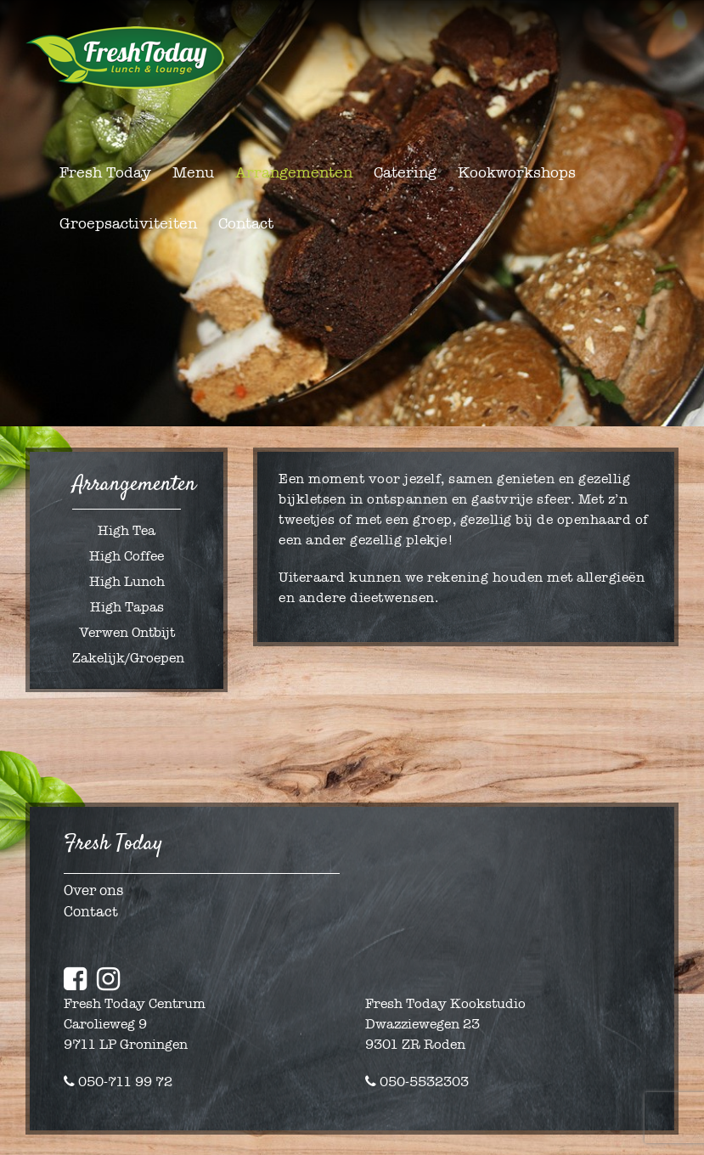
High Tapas (127, 607)
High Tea (126, 530)
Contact (91, 912)
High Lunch (127, 581)
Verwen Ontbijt (127, 632)
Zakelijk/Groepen (128, 658)
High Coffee (126, 556)
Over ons (93, 890)
